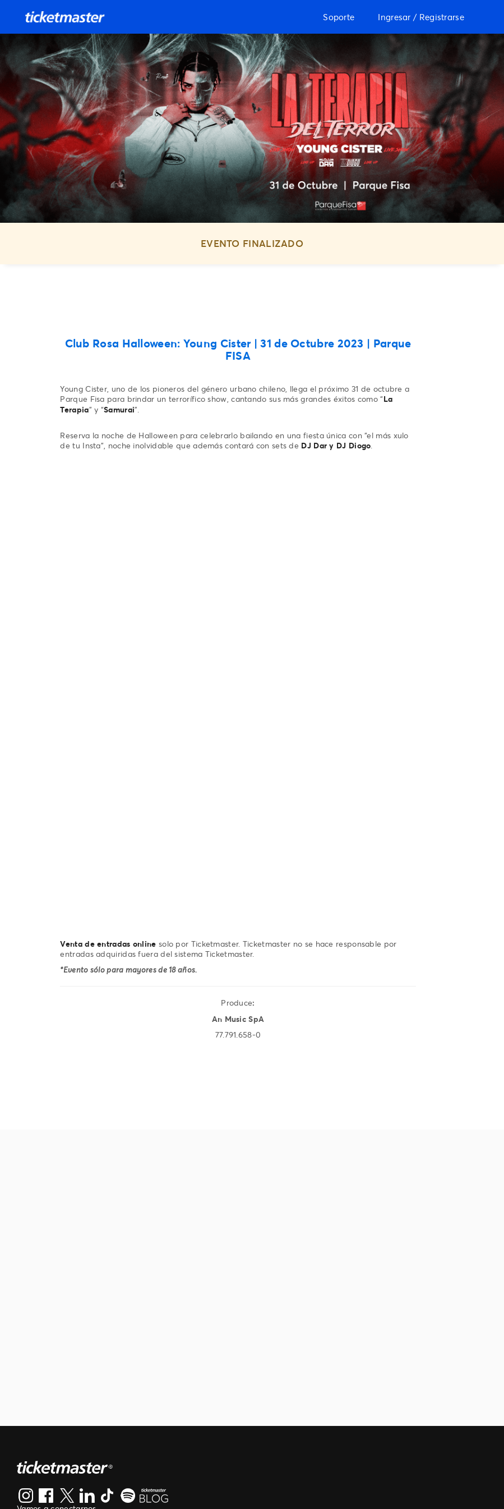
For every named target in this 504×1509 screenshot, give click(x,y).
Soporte (338, 16)
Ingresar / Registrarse (421, 16)
